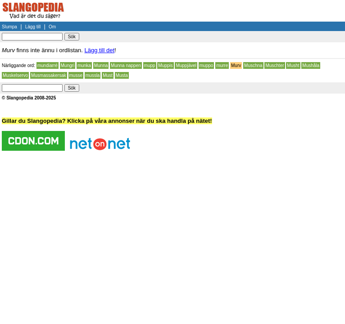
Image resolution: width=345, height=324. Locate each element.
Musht (293, 65)
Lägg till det (100, 50)
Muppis (165, 65)
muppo (206, 65)
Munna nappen (126, 65)
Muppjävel (186, 65)
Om (52, 26)
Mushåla (310, 65)
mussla (93, 75)
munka (84, 65)
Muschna (253, 65)
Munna (101, 65)
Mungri (68, 65)
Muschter (274, 65)
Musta (122, 75)
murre (222, 65)
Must (108, 75)
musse (75, 75)
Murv (236, 65)
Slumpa (9, 26)
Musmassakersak (48, 75)
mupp (149, 65)
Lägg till (33, 26)
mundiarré (47, 65)
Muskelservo (15, 75)
